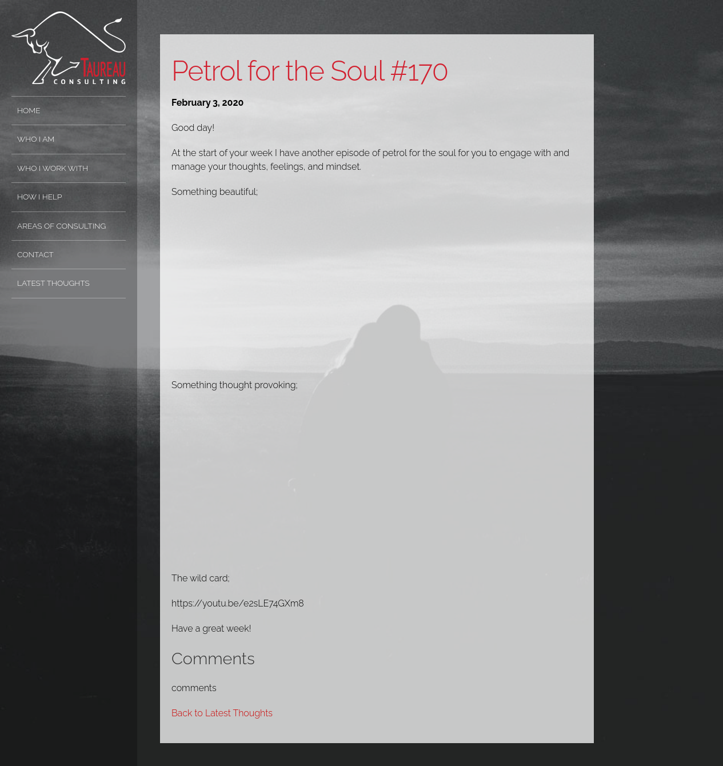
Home (29, 110)
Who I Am (35, 138)
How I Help (39, 196)
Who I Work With (52, 168)
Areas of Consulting (61, 225)
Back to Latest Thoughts (222, 713)
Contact (35, 254)
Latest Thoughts (53, 283)
